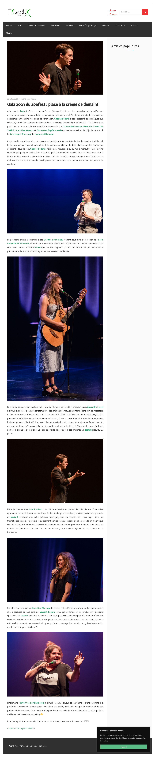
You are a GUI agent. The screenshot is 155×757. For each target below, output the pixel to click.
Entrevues (55, 25)
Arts (20, 25)
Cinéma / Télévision (36, 25)
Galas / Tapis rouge (87, 25)
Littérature (120, 25)
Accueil (9, 25)
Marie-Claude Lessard (28, 99)
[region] (123, 739)
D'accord (124, 747)
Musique (134, 25)
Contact (113, 14)
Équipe (113, 10)
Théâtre (9, 33)
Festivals (69, 25)
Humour (105, 25)
